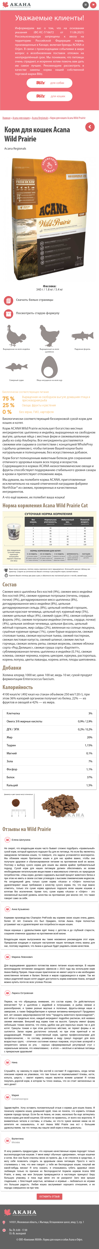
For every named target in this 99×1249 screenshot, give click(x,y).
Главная (6, 118)
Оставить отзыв (49, 1196)
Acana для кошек (21, 118)
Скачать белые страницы (34, 300)
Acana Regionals (40, 118)
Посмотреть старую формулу (37, 313)
